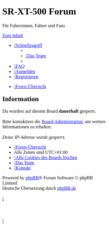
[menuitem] (36, 55)
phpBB (32, 177)
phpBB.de (66, 188)
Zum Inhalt (12, 35)
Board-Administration (62, 121)
